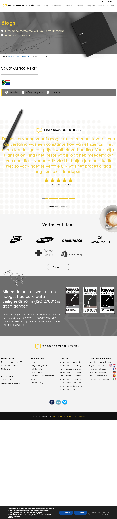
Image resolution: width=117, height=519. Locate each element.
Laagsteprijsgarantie (39, 365)
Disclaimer (72, 413)
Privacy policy (81, 413)
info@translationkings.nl (11, 383)
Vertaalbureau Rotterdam (71, 386)
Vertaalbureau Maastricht (70, 379)
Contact (110, 6)
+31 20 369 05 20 (8, 380)
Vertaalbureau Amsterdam (71, 362)
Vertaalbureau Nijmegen (70, 382)
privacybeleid (31, 515)
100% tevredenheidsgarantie (42, 376)
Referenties (56, 6)
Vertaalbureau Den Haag (70, 365)
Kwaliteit (34, 379)
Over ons (79, 6)
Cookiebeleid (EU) (38, 382)
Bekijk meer (58, 267)
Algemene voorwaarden (60, 413)
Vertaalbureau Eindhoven (70, 369)
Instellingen (96, 513)
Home (33, 362)
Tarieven (68, 6)
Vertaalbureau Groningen (70, 376)
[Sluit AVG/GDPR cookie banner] (106, 513)
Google (10, 517)
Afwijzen (80, 513)
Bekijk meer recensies (58, 206)
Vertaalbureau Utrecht (69, 389)
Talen (38, 6)
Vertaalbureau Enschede (70, 372)
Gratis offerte (36, 372)
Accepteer (66, 513)
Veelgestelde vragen (95, 6)
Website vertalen (38, 369)
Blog (46, 6)
